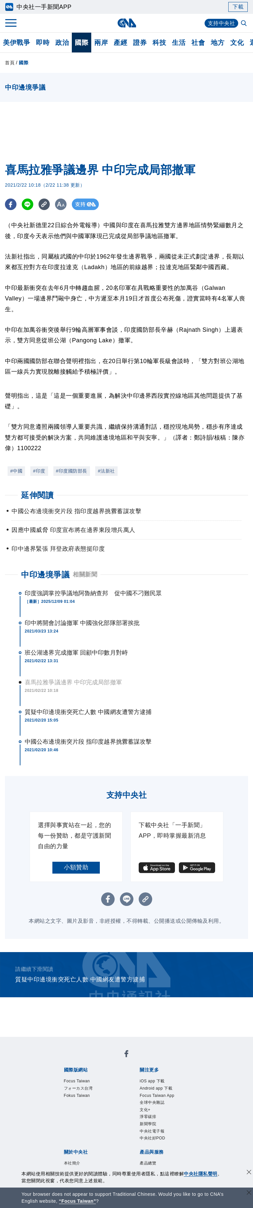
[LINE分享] (27, 204)
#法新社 (106, 471)
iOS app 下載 (152, 1081)
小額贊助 (76, 867)
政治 (62, 42)
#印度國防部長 (71, 471)
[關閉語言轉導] (249, 1193)
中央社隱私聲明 (200, 1173)
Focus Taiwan (77, 1081)
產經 (120, 42)
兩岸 (101, 42)
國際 (81, 42)
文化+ (145, 1109)
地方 (217, 42)
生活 (178, 42)
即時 (42, 42)
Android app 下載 (156, 1088)
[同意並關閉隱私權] (249, 1172)
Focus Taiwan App (157, 1095)
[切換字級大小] (61, 204)
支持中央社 (221, 23)
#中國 (16, 471)
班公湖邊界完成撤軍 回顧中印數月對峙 (76, 652)
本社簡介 (72, 1163)
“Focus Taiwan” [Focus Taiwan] (77, 1201)
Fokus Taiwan (77, 1095)
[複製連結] (44, 204)
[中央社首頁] (127, 23)
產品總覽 (148, 1163)
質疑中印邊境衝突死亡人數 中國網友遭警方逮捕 (88, 712)
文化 (237, 42)
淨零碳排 (148, 1116)
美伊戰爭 (16, 42)
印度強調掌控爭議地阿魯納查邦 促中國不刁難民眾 (93, 593)
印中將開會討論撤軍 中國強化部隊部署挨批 (82, 623)
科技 (159, 42)
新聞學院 (148, 1124)
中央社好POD (152, 1138)
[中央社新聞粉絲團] (126, 1055)
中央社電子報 (152, 1131)
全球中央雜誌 (152, 1102)
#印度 (39, 471)
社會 (198, 42)
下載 (238, 7)
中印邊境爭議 (45, 574)
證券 (140, 42)
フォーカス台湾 (78, 1088)
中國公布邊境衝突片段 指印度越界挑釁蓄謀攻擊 (88, 741)
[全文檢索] (244, 23)
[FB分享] (10, 204)
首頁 (9, 62)
